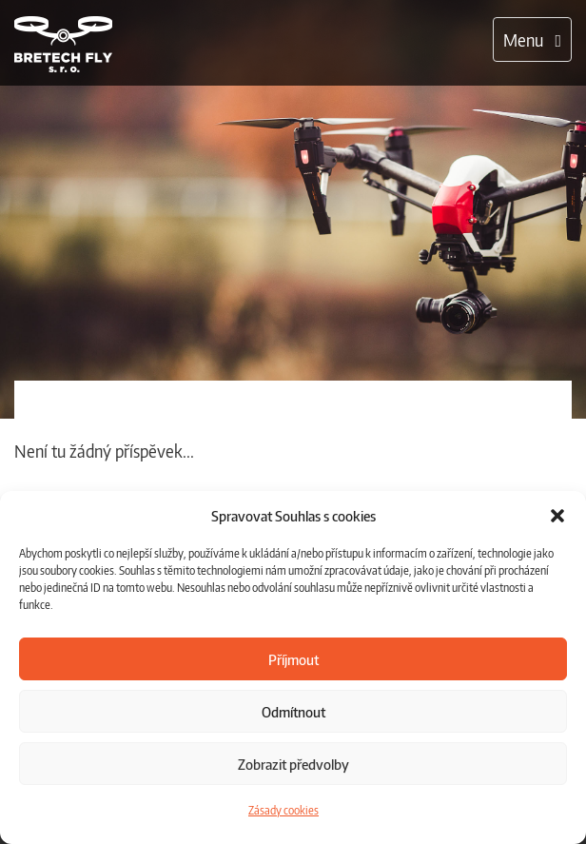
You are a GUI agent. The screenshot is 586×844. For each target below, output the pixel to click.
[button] (557, 515)
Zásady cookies (283, 810)
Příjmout (293, 659)
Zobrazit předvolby (293, 764)
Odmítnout (293, 711)
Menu (537, 44)
